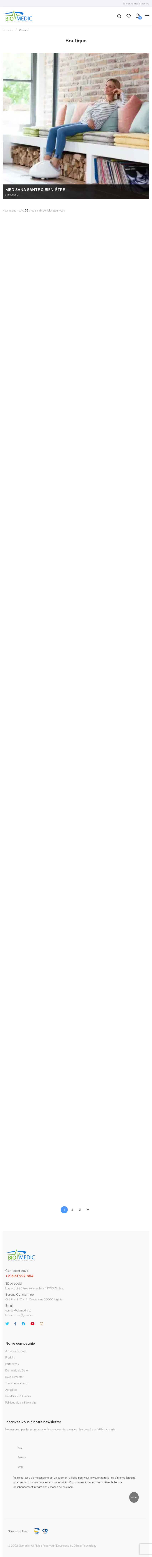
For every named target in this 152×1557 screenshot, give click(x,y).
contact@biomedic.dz (18, 1310)
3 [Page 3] (80, 1209)
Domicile (8, 30)
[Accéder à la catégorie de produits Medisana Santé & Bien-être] (76, 126)
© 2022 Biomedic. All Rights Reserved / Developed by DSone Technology (52, 1545)
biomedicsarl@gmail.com (20, 1315)
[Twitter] (7, 1323)
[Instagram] (41, 1323)
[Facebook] (15, 1323)
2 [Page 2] (72, 1209)
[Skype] (23, 1323)
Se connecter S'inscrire (136, 3)
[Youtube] (32, 1323)
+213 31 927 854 (19, 1276)
